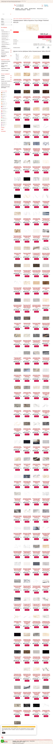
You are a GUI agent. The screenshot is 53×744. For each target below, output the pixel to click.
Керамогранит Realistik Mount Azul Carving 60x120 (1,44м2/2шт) (36, 552)
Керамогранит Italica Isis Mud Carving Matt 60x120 (17, 411)
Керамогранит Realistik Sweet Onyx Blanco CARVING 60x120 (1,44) (27, 587)
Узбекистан (4, 118)
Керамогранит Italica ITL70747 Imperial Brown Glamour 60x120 (27, 657)
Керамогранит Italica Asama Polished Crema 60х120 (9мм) (46, 184)
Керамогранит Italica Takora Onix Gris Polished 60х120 (17, 499)
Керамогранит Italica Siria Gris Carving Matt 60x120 (27, 358)
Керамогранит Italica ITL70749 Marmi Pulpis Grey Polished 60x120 (36, 657)
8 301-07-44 (19, 6)
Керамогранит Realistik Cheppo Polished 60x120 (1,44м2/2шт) (17, 711)
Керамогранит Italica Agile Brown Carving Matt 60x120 (17, 393)
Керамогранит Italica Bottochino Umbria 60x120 (17, 254)
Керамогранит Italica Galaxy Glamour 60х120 (36, 97)
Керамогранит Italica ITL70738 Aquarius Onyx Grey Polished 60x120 (46, 622)
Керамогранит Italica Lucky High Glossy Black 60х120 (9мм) (17, 202)
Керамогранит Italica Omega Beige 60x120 (46, 305)
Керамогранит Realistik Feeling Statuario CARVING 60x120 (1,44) (27, 552)
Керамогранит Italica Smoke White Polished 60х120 (17, 149)
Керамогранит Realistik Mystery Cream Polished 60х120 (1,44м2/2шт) (27, 288)
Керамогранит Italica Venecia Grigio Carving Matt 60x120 (17, 376)
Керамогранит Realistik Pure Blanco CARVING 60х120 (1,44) (27, 569)
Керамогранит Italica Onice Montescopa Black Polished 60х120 (27, 711)
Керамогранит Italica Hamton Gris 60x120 (17, 271)
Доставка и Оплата (32, 8)
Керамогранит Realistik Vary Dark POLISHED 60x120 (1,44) (46, 587)
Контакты (28, 9)
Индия (3, 99)
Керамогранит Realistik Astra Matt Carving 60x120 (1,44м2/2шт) (36, 236)
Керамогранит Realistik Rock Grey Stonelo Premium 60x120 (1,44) (46, 569)
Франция (3, 122)
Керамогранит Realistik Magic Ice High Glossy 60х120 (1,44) (36, 167)
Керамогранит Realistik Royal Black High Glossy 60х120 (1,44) (27, 184)
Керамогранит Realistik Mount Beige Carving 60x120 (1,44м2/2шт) (46, 552)
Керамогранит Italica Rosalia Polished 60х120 (17, 80)
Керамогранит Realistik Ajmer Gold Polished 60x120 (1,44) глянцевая (17, 236)
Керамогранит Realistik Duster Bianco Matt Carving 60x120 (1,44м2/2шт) (36, 693)
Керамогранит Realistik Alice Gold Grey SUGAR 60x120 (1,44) (17, 516)
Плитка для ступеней (5, 44)
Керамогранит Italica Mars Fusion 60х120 (27, 62)
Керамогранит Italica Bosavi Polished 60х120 (18, 447)
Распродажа (3, 131)
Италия (3, 104)
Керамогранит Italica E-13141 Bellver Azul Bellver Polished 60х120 (46, 219)
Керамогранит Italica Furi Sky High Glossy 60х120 (36, 447)
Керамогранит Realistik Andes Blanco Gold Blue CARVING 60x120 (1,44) (46, 605)
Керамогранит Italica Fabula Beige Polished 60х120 (36, 63)
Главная (14, 18)
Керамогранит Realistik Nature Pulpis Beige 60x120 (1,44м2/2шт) (36, 288)
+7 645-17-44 (19, 5)
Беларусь (3, 92)
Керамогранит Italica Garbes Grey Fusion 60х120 (46, 447)
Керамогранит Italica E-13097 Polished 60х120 (27, 167)
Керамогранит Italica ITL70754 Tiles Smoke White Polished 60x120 (17, 675)
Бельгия (3, 94)
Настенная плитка (7, 15)
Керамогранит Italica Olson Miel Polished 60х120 (36, 80)
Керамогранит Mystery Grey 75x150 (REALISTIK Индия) (17, 63)
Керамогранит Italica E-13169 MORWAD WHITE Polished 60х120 (46, 149)
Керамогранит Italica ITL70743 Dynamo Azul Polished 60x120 (36, 640)
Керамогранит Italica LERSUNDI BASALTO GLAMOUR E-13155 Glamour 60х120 (36, 149)
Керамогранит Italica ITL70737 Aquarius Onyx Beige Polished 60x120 (36, 622)
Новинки (26, 8)
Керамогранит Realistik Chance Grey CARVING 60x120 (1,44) (18, 534)
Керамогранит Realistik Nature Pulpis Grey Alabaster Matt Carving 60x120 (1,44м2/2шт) (27, 306)
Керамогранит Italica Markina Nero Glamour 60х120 (17, 97)
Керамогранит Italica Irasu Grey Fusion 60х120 (27, 465)
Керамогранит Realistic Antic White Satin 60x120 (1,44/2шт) (27, 499)
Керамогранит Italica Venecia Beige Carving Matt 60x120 (36, 358)
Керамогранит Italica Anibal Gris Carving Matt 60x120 (27, 393)
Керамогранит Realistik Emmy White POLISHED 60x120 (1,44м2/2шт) (17, 552)
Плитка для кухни (4, 36)
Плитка (17, 18)
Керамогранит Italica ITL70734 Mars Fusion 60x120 (17, 622)
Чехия (3, 125)
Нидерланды (4, 108)
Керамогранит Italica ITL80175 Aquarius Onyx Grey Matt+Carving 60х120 (27, 675)
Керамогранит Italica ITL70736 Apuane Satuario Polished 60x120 (27, 622)
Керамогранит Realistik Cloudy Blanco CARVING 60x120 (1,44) (27, 534)
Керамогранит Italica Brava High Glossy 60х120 (27, 447)
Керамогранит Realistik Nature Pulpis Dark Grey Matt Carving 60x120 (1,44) (17, 306)
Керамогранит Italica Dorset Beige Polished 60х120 (46, 114)
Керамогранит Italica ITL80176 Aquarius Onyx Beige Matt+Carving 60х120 (36, 675)
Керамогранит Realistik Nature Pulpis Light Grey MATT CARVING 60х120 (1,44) (36, 306)
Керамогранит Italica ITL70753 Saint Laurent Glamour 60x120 (46, 657)
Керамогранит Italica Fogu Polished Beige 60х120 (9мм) (17, 219)
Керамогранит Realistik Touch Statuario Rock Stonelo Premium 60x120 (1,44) (36, 587)
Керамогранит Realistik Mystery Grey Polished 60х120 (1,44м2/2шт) (18, 184)
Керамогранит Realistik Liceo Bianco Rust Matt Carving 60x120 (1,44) (46, 271)
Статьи (22, 8)
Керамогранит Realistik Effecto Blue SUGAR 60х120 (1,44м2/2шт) (36, 534)
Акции (2, 129)
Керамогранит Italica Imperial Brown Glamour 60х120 (27, 97)
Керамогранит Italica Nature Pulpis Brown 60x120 (46, 288)
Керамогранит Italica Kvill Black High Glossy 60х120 (36, 465)
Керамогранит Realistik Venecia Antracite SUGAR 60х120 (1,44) (18, 605)
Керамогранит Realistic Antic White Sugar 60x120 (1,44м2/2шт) (36, 499)
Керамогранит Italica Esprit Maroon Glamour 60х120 (46, 97)
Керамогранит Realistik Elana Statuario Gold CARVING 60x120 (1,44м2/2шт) (46, 534)
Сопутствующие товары (6, 48)
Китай (3, 106)
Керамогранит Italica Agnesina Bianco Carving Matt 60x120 (46, 376)
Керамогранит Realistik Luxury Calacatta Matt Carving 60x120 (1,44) (18, 288)
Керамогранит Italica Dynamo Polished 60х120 (36, 114)
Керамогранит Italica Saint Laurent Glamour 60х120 (46, 63)
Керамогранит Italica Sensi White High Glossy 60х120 (46, 711)
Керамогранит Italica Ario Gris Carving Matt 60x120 (27, 429)
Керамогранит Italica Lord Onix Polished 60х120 (46, 465)
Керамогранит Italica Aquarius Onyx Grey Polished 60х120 (36, 132)
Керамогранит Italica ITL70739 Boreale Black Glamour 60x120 (17, 640)
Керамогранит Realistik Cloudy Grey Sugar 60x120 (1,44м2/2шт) (18, 693)
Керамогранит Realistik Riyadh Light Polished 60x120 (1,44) (27, 341)
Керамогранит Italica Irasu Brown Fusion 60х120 (17, 465)
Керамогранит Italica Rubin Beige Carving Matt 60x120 (36, 393)
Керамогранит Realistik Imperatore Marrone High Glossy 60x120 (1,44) (36, 271)
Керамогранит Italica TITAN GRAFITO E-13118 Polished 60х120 (17, 167)
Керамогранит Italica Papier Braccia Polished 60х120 (27, 80)
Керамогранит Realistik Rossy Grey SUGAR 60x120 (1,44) (18, 587)
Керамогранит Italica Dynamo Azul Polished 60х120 (27, 114)
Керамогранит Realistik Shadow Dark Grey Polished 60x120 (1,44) (36, 341)
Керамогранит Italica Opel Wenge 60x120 (27, 323)
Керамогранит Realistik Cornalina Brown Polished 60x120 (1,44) (36, 254)
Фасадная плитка (4, 42)
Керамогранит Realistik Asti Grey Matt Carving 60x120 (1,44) (36, 516)
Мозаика (3, 41)
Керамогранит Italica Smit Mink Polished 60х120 (36, 482)
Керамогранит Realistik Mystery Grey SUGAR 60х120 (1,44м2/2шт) (18, 569)
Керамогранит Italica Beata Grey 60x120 (46, 236)
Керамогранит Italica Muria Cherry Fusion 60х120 (17, 482)
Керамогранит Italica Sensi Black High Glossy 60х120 (36, 711)
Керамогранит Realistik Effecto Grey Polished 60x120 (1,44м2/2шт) (46, 254)
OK (3, 732)
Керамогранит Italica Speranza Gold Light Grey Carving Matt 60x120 (46, 393)
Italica (47, 40)
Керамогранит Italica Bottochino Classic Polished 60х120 (17, 132)
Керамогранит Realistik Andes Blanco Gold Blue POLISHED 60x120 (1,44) (46, 675)
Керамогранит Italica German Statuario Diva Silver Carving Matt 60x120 (46, 411)
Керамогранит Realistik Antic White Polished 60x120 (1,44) (27, 236)
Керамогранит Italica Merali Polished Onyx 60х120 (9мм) (36, 184)
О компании (17, 8)
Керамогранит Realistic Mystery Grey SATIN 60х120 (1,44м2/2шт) (46, 499)
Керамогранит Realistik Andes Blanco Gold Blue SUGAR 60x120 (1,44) (27, 516)
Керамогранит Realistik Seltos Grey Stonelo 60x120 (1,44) (46, 693)
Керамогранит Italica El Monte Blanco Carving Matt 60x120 (36, 411)
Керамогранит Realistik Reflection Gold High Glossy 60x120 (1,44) (46, 324)
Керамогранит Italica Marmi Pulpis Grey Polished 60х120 (46, 80)
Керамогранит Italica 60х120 (27, 18)
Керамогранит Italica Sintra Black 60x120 (46, 341)
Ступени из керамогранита (3, 46)
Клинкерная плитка (5, 34)
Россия (3, 113)
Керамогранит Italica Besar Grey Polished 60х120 (46, 429)
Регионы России (40, 8)
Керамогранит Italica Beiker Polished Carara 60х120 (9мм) (27, 219)
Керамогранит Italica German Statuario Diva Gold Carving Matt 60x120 (17, 429)
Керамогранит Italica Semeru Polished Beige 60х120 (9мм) (27, 202)
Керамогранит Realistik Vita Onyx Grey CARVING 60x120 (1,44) (27, 605)
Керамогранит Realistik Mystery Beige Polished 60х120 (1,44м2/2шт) (46, 167)
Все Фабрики (4, 27)
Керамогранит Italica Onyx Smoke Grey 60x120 (17, 324)
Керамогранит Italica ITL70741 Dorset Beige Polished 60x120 (27, 640)
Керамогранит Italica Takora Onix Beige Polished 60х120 (46, 482)
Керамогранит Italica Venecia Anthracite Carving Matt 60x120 (46, 358)
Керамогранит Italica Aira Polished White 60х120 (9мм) (46, 202)
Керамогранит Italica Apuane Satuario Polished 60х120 (46, 132)
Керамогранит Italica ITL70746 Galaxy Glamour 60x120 (17, 657)
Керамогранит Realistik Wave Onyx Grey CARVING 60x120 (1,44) (36, 605)
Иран (3, 101)
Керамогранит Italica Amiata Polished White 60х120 (36, 219)
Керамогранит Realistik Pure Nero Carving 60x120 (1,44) (36, 569)
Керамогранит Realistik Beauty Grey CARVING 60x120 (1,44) (46, 516)
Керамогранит (21, 18)
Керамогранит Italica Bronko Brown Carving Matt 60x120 (36, 376)
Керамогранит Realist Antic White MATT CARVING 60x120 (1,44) (17, 358)
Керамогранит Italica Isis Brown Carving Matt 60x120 (27, 411)
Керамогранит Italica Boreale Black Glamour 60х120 (27, 132)
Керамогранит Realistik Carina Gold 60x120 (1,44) (27, 254)
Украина (3, 120)
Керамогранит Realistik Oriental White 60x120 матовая (36, 324)
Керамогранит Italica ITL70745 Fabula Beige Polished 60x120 (46, 640)
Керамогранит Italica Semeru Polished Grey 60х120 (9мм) (36, 202)
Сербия (3, 115)
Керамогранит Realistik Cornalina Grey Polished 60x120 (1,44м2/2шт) (27, 693)
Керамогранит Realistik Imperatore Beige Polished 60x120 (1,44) (27, 271)
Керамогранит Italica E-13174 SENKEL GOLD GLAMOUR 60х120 (27, 149)
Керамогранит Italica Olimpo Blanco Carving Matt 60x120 (36, 429)
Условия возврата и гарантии (20, 9)
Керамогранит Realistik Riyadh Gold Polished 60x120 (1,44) (18, 341)
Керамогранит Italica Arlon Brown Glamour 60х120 (17, 114)
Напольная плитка (5, 33)
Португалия (4, 111)
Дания (3, 97)
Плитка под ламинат (5, 39)
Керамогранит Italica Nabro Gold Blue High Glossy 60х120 (27, 482)
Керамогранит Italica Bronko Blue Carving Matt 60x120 (27, 376)
